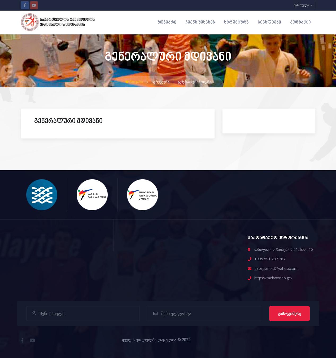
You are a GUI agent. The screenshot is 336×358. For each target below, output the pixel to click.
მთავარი (167, 22)
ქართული (302, 5)
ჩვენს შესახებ (200, 22)
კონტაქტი (300, 22)
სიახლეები (269, 22)
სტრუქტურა (236, 22)
